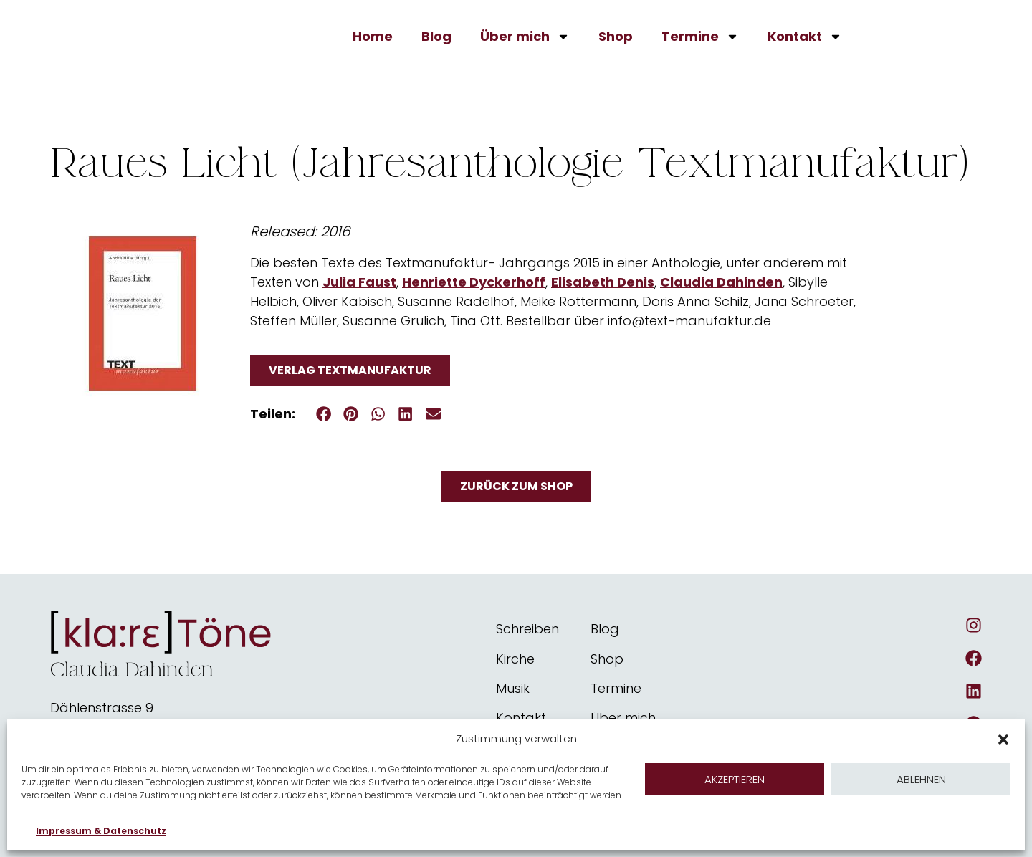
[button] (1003, 735)
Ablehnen (921, 779)
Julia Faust (359, 282)
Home (373, 36)
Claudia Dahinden (721, 282)
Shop (615, 36)
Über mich (525, 36)
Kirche (515, 659)
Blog (436, 36)
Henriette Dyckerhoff (473, 282)
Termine (700, 36)
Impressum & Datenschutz (101, 831)
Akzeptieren (734, 779)
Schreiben (527, 629)
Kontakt (805, 36)
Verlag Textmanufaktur (350, 370)
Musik (513, 688)
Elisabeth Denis (602, 282)
